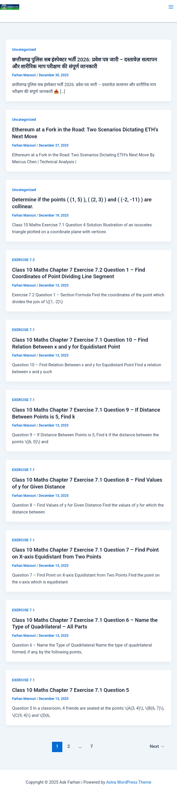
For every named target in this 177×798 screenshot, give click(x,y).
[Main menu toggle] (171, 7)
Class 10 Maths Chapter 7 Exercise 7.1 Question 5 (70, 690)
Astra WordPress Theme (128, 782)
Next (157, 746)
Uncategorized (24, 49)
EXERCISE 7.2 (23, 260)
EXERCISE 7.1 (23, 330)
